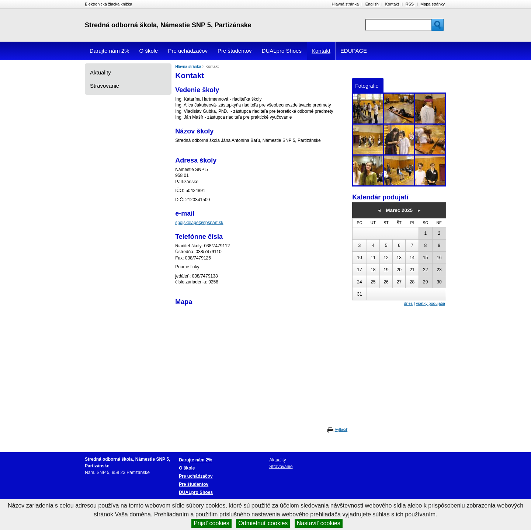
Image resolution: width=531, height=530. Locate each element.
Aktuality (100, 72)
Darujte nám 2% (109, 51)
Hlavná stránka (346, 4)
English (372, 4)
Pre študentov (235, 51)
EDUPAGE (353, 51)
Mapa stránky (432, 4)
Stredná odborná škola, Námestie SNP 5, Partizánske (168, 25)
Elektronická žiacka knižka (108, 4)
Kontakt (392, 4)
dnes (408, 303)
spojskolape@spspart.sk (199, 222)
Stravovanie (104, 86)
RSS (410, 4)
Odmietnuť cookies (263, 523)
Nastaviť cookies (318, 523)
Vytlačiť (341, 429)
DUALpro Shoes (282, 51)
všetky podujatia (430, 303)
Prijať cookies (211, 523)
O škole (148, 51)
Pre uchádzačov (188, 51)
